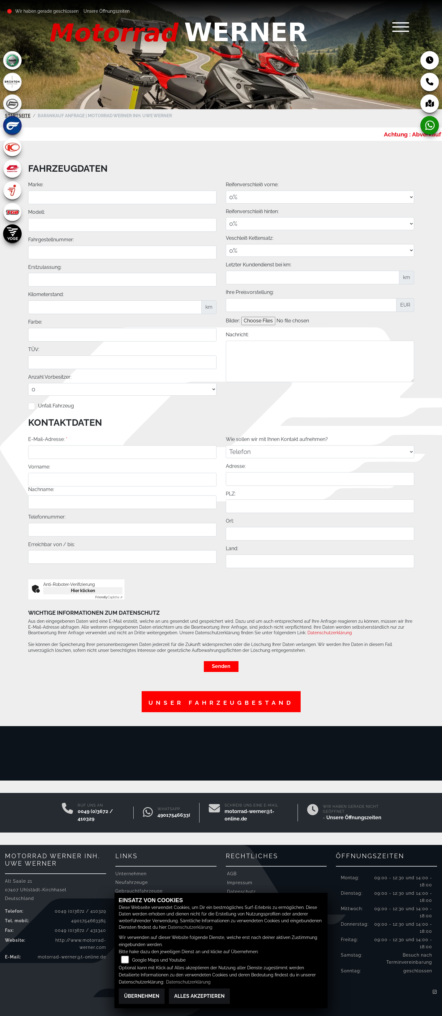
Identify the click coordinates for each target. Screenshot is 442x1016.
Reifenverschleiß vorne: (252, 184)
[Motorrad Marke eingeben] (122, 197)
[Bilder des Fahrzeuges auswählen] (293, 320)
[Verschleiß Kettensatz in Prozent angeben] (320, 250)
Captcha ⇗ (108, 596)
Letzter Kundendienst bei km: (258, 265)
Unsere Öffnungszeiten (107, 11)
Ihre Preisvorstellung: (250, 292)
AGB (232, 872)
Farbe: (35, 322)
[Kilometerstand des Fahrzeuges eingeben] (115, 307)
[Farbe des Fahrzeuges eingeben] (122, 334)
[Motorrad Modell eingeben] (122, 224)
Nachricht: (237, 334)
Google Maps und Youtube (159, 959)
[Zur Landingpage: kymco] (12, 147)
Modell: (36, 212)
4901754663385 (176, 814)
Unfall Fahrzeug (56, 405)
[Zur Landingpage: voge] (12, 233)
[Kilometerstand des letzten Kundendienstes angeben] (312, 277)
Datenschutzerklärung (329, 632)
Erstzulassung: (45, 267)
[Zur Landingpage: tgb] (12, 212)
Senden (221, 665)
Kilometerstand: (46, 294)
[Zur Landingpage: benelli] (12, 60)
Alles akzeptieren (199, 996)
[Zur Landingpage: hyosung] (12, 125)
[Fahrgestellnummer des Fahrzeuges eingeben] (122, 252)
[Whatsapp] (148, 812)
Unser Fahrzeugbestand (221, 702)
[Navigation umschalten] (395, 30)
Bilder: (233, 320)
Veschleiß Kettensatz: (249, 238)
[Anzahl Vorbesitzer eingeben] (122, 389)
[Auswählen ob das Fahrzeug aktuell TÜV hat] (122, 362)
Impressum (239, 881)
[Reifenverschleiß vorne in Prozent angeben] (320, 196)
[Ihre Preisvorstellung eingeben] (311, 305)
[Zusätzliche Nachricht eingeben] (320, 361)
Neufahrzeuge (131, 881)
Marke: (35, 184)
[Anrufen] (67, 812)
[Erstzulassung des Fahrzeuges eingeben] (122, 279)
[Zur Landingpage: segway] (12, 190)
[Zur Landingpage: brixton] (12, 82)
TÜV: (33, 349)
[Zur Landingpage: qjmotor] (12, 168)
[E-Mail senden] (214, 812)
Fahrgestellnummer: (51, 239)
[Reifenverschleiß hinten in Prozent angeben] (320, 223)
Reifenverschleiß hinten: (252, 211)
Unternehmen (131, 872)
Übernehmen (141, 996)
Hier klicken (83, 589)
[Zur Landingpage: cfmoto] (12, 103)
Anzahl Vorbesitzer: (49, 377)
